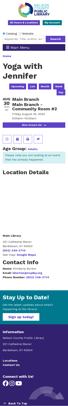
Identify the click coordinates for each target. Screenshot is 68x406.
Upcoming (17, 86)
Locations (10, 360)
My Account (52, 22)
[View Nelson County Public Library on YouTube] (18, 384)
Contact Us (11, 365)
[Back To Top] (34, 403)
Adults (33, 149)
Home (7, 56)
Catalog (11, 33)
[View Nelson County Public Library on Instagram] (12, 384)
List (32, 86)
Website (28, 33)
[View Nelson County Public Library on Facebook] (6, 384)
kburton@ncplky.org (27, 273)
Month (45, 86)
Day (61, 92)
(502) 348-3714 (14, 250)
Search (55, 39)
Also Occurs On (34, 124)
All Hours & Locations (24, 22)
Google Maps (26, 254)
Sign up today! (21, 317)
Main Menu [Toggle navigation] (18, 47)
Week (58, 86)
